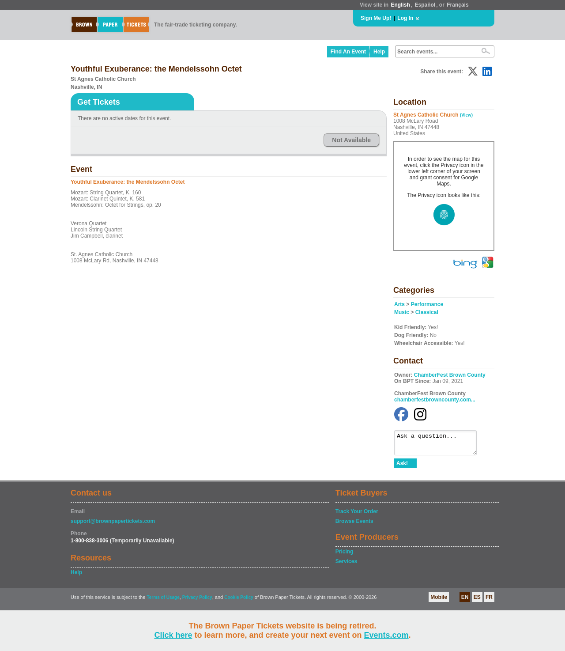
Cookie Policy (238, 601)
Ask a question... (440, 444)
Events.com (386, 635)
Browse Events (354, 525)
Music (401, 312)
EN (465, 601)
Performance (427, 304)
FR (489, 601)
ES (477, 601)
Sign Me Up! (376, 18)
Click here (173, 635)
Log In (405, 18)
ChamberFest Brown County (450, 375)
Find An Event (348, 52)
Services (346, 565)
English (400, 5)
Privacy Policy (197, 601)
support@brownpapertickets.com (113, 525)
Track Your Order (356, 515)
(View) (466, 115)
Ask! (402, 467)
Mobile (438, 601)
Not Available (351, 140)
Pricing (344, 556)
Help (379, 52)
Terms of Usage (163, 601)
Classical (426, 312)
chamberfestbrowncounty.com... (434, 400)
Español (425, 5)
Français (457, 5)
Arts (399, 304)
